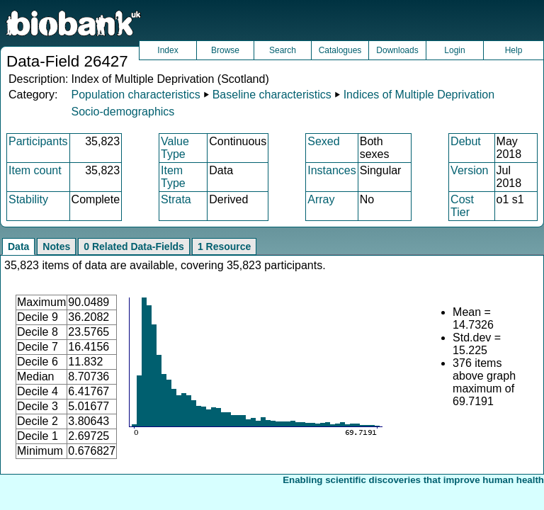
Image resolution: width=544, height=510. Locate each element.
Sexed (323, 141)
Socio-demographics (122, 112)
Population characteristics (135, 95)
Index (167, 50)
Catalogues (340, 50)
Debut (465, 141)
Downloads (397, 50)
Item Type (173, 176)
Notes (56, 246)
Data (18, 246)
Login (454, 50)
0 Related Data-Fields (134, 246)
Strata (176, 199)
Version (469, 170)
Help (514, 50)
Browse (225, 50)
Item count (35, 170)
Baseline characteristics (272, 95)
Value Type (175, 147)
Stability (28, 199)
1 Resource (224, 246)
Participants (38, 141)
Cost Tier (462, 205)
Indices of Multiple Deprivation (419, 95)
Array (320, 199)
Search (282, 50)
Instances (331, 170)
